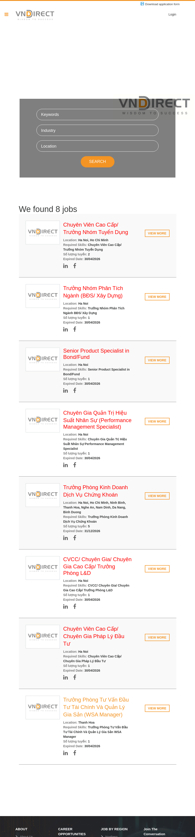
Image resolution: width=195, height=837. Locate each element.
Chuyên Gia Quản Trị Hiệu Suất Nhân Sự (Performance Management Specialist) (97, 420)
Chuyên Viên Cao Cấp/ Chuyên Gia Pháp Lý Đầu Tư (93, 636)
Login (172, 14)
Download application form (162, 4)
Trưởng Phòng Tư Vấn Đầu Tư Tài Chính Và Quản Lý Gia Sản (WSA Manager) (96, 707)
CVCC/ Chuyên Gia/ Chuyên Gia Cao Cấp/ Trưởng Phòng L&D (97, 566)
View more (157, 233)
